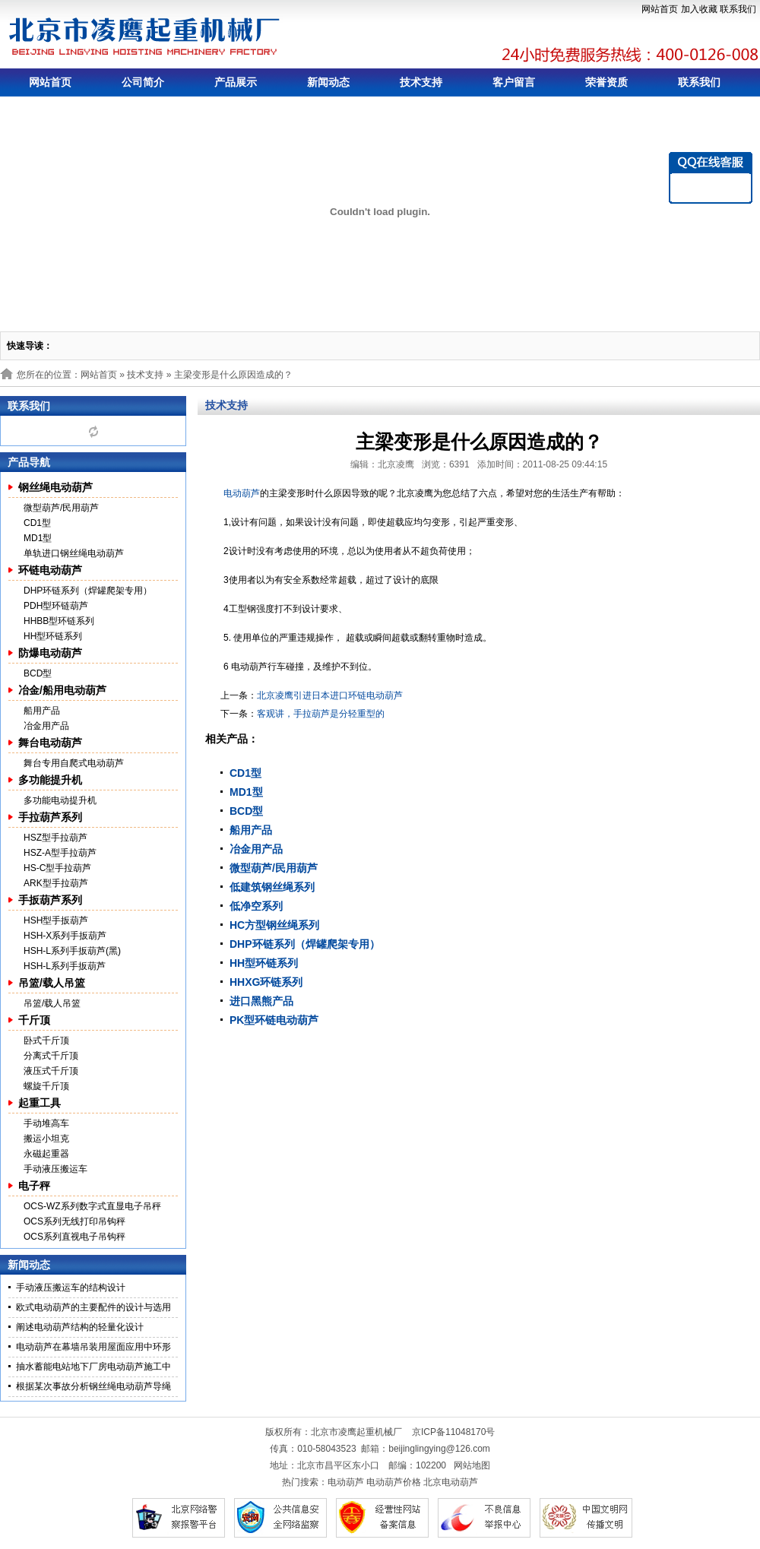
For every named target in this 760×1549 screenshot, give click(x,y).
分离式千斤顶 (51, 1055)
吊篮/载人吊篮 (51, 983)
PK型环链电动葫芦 (274, 1020)
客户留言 (513, 82)
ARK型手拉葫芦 (56, 883)
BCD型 (38, 673)
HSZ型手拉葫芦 (55, 837)
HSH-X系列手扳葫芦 (65, 935)
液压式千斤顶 (51, 1071)
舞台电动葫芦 (50, 742)
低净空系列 (256, 906)
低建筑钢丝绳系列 (272, 887)
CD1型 (37, 523)
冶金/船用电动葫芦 (62, 690)
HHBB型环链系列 (59, 621)
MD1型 (38, 538)
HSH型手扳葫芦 (56, 920)
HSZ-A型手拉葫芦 (60, 852)
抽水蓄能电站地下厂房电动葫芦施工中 (93, 1366)
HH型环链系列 (53, 636)
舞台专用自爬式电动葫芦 (74, 763)
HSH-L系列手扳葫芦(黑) (72, 951)
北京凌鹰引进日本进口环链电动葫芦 (330, 695)
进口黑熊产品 (261, 1001)
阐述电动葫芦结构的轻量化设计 (80, 1327)
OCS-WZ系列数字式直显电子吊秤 (92, 1206)
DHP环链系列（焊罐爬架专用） (88, 590)
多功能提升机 (50, 780)
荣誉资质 (606, 82)
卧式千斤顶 (46, 1040)
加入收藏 (699, 9)
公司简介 (143, 82)
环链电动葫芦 (50, 570)
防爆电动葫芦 (50, 653)
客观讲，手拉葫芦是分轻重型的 (321, 713)
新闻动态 (328, 82)
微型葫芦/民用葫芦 (61, 507)
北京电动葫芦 (450, 1482)
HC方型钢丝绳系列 (274, 925)
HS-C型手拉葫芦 (57, 868)
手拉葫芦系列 (50, 817)
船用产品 (42, 710)
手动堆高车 (46, 1123)
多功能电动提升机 (60, 800)
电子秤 (34, 1186)
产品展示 (235, 82)
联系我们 (738, 9)
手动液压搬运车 (55, 1169)
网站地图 (472, 1465)
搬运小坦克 (46, 1138)
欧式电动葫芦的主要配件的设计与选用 (93, 1307)
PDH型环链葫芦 (56, 605)
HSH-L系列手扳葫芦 (65, 966)
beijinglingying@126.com (439, 1448)
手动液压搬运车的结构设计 (70, 1287)
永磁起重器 (46, 1153)
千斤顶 (34, 1020)
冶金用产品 (46, 726)
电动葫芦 (241, 493)
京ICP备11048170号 (453, 1432)
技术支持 (421, 82)
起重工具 (39, 1103)
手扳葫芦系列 (50, 900)
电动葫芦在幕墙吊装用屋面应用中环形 (93, 1347)
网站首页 (659, 9)
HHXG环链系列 (266, 982)
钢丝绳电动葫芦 (55, 487)
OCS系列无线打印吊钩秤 (74, 1221)
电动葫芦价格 (393, 1482)
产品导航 (29, 462)
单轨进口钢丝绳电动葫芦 (74, 553)
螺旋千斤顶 (46, 1086)
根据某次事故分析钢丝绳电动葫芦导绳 (93, 1386)
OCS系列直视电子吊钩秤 (74, 1236)
